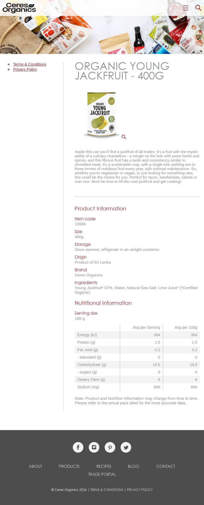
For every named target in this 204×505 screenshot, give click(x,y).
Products (69, 467)
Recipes (103, 467)
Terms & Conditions (29, 64)
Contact (165, 467)
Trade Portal (102, 475)
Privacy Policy (25, 69)
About (35, 467)
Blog (133, 467)
